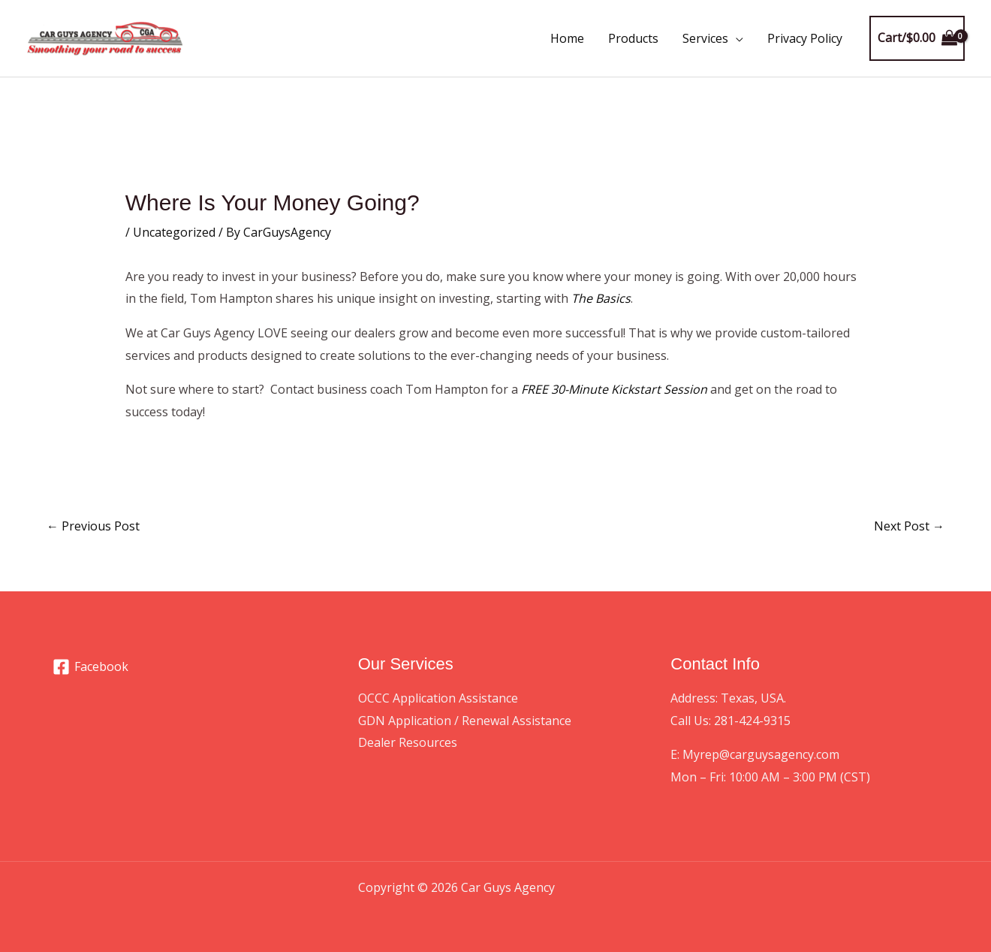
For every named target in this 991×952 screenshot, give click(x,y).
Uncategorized (174, 232)
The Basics (601, 298)
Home (567, 38)
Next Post (909, 526)
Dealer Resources (407, 742)
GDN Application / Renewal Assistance (464, 720)
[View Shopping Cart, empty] (917, 38)
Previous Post (93, 526)
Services (705, 38)
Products (633, 38)
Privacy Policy (804, 38)
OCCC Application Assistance (438, 698)
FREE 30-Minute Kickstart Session (614, 389)
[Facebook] (90, 666)
